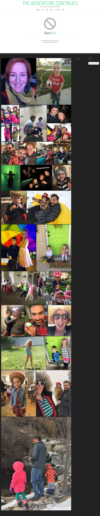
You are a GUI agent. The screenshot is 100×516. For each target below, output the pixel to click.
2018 (47, 9)
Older (37, 9)
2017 (42, 9)
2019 (51, 9)
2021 (63, 9)
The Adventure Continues (50, 3)
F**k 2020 (57, 9)
